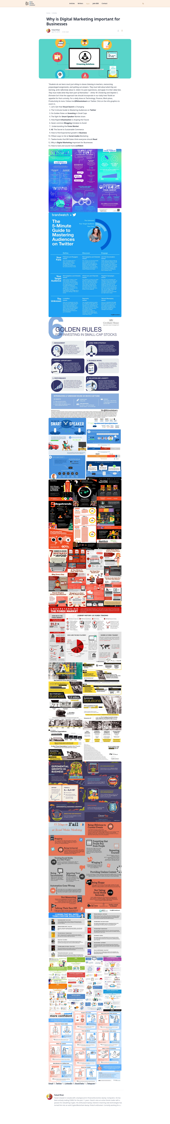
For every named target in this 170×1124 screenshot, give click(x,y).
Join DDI (96, 3)
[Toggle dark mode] (143, 3)
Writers (80, 3)
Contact (104, 3)
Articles (72, 3)
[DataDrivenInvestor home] (30, 3)
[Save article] (122, 30)
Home (48, 13)
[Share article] (118, 30)
